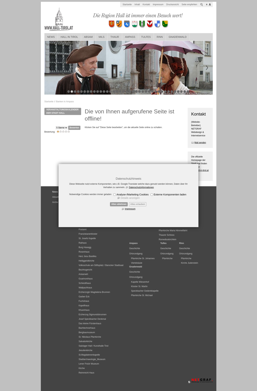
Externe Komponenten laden (170, 194)
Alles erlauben (137, 204)
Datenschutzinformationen (141, 187)
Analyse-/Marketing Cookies (132, 194)
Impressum (130, 209)
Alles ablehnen (118, 204)
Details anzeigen (130, 197)
